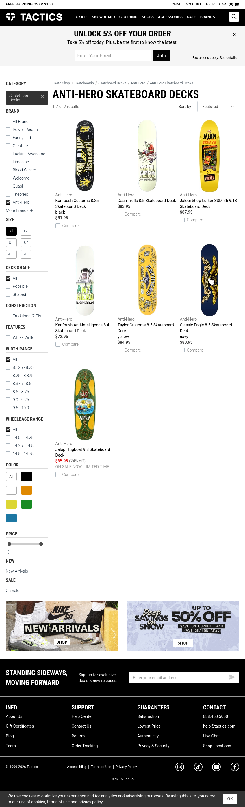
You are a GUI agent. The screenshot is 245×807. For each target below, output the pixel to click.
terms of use (58, 801)
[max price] (41, 552)
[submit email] (232, 676)
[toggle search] (234, 17)
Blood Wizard (24, 170)
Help (210, 4)
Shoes (147, 17)
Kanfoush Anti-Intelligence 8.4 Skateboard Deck (85, 288)
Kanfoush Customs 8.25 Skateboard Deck (85, 167)
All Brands (22, 121)
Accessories (170, 17)
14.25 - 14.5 (20, 445)
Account (193, 4)
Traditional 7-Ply (27, 316)
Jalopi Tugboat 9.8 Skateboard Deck (85, 413)
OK (230, 799)
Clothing (128, 17)
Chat (176, 4)
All (11, 278)
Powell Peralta (25, 129)
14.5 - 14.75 (20, 453)
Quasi (18, 186)
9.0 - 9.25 (17, 399)
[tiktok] (198, 768)
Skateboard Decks (27, 96)
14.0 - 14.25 (20, 437)
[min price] (14, 552)
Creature (20, 145)
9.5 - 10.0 (17, 408)
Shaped (19, 294)
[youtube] (216, 768)
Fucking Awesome (29, 154)
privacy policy (90, 801)
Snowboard (103, 17)
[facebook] (235, 768)
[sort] (218, 106)
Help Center (82, 716)
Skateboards (84, 83)
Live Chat (211, 736)
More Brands (20, 210)
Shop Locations (217, 746)
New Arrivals (17, 571)
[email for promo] (113, 55)
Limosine (21, 162)
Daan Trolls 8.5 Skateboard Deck (147, 161)
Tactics (34, 17)
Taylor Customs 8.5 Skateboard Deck (147, 291)
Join (161, 55)
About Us (14, 716)
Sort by (185, 106)
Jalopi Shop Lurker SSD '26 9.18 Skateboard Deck (209, 164)
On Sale (12, 590)
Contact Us (82, 726)
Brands (207, 17)
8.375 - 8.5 (18, 383)
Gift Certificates (20, 726)
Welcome (21, 178)
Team (11, 746)
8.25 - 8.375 (20, 375)
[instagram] (179, 768)
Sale (191, 17)
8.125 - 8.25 (20, 367)
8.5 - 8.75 (17, 391)
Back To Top (122, 779)
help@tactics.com (219, 726)
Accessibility (76, 767)
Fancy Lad (22, 137)
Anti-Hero (17, 202)
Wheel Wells (20, 337)
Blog (10, 736)
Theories (20, 194)
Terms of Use (101, 767)
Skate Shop (61, 83)
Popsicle (20, 286)
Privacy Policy (126, 767)
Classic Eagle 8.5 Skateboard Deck (209, 291)
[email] (184, 677)
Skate (81, 17)
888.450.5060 (215, 716)
